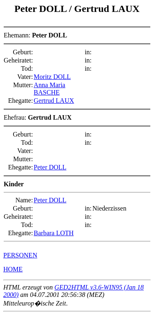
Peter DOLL (41, 8)
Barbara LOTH (54, 232)
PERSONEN (20, 255)
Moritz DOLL (52, 76)
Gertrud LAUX (107, 8)
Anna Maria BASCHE (49, 88)
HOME (13, 269)
